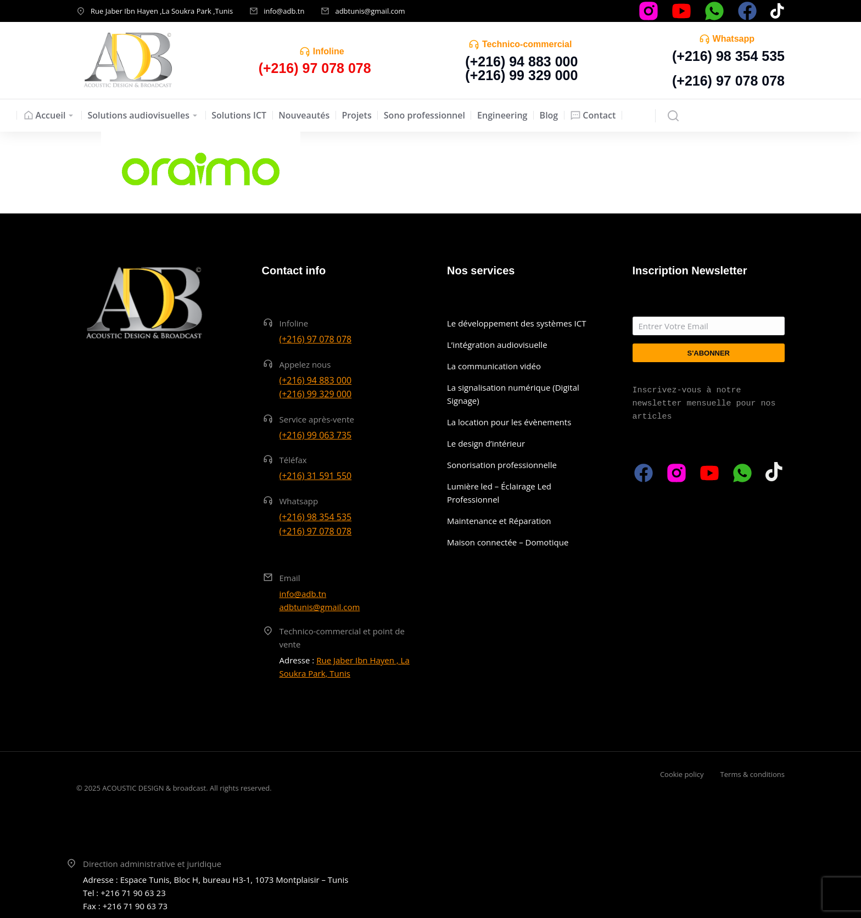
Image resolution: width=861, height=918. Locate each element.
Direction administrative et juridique (152, 863)
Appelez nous (305, 364)
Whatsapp (733, 38)
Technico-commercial (527, 44)
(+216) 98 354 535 (728, 56)
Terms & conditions (752, 774)
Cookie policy (682, 774)
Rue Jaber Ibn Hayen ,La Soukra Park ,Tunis (162, 11)
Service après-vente (317, 419)
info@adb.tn (284, 11)
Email (289, 577)
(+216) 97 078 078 (728, 80)
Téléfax (293, 459)
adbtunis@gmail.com (370, 11)
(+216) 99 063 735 (315, 435)
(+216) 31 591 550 (315, 476)
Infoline (328, 51)
